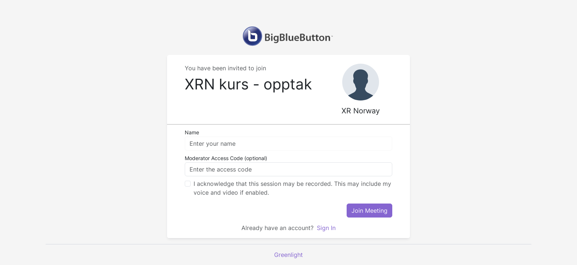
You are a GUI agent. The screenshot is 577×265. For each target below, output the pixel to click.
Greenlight (288, 254)
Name (192, 132)
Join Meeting (369, 210)
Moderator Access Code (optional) (226, 158)
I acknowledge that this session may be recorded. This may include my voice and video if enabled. (292, 188)
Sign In (325, 228)
